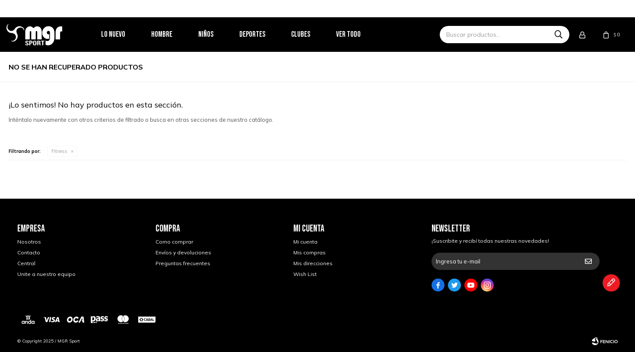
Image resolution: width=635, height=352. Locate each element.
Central (26, 263)
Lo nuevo (124, 34)
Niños (216, 34)
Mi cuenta (305, 241)
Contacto (28, 252)
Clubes (311, 34)
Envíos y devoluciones (183, 252)
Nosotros (29, 241)
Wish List (305, 274)
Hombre (172, 34)
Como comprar (174, 241)
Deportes (263, 34)
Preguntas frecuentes (183, 263)
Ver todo (359, 34)
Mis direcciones (313, 263)
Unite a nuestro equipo (46, 274)
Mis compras (309, 252)
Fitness (59, 151)
